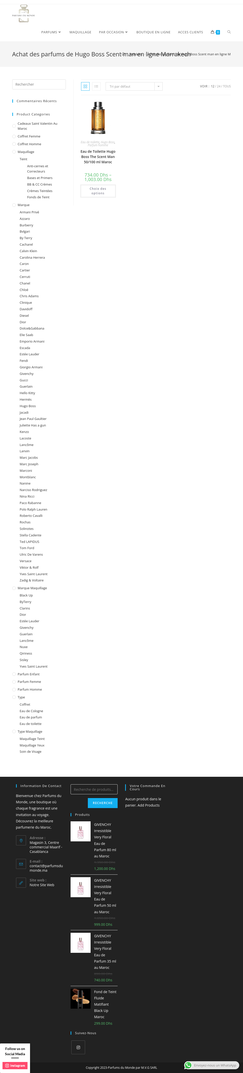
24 (218, 86)
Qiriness (26, 653)
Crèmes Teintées (40, 191)
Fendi (24, 360)
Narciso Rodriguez (33, 490)
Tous (227, 86)
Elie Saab (26, 335)
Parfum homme (98, 145)
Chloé (24, 289)
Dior (23, 322)
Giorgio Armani (31, 367)
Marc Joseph (29, 464)
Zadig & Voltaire (32, 580)
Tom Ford (27, 548)
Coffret (25, 704)
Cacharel (26, 244)
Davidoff (26, 309)
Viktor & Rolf (29, 567)
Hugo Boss (108, 142)
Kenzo (24, 431)
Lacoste (25, 438)
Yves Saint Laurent (34, 574)
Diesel (24, 315)
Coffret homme (29, 144)
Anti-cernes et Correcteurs (37, 169)
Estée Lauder (30, 354)
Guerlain (26, 386)
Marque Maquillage (32, 588)
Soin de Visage (31, 751)
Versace (26, 561)
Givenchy (27, 373)
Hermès (26, 399)
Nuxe (24, 647)
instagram (15, 1065)
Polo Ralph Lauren (34, 509)
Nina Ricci (27, 496)
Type (21, 697)
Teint (23, 159)
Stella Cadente (31, 535)
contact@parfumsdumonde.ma (46, 868)
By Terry (26, 238)
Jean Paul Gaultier (33, 418)
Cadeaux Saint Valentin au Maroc (38, 126)
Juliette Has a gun (33, 425)
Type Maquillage (30, 731)
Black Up (26, 595)
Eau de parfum (31, 717)
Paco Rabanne (30, 503)
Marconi (26, 470)
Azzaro (25, 218)
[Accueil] (123, 54)
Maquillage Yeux (32, 745)
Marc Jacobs (29, 457)
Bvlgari (25, 231)
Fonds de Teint (38, 197)
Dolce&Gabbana (32, 328)
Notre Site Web (42, 884)
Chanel (25, 283)
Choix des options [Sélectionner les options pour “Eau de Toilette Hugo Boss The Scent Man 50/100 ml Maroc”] (98, 191)
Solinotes (27, 528)
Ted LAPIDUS (29, 541)
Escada (25, 348)
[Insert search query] (39, 84)
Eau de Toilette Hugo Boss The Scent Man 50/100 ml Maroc (98, 156)
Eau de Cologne (31, 711)
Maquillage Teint (32, 738)
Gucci (24, 380)
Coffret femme (29, 136)
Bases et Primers (40, 178)
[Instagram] (78, 1047)
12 (212, 86)
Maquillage (26, 151)
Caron (24, 263)
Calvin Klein (28, 251)
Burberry (26, 225)
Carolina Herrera (32, 257)
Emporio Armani (32, 341)
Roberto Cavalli (31, 515)
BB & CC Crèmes (39, 184)
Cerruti (25, 276)
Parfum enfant (29, 674)
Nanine (25, 483)
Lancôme (27, 444)
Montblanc (28, 477)
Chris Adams (29, 296)
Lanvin (25, 451)
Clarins (25, 608)
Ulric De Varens (31, 554)
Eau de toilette (90, 142)
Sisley (24, 660)
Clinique (26, 302)
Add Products (149, 805)
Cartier (25, 270)
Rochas (25, 522)
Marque (24, 205)
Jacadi (24, 412)
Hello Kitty (27, 393)
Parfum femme (29, 681)
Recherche (103, 803)
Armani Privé (29, 212)
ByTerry (26, 601)
